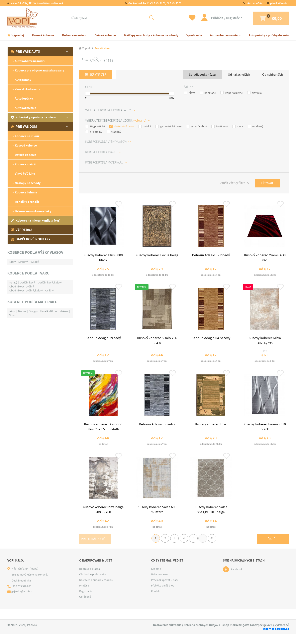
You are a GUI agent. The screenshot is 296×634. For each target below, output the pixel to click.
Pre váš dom (24, 126)
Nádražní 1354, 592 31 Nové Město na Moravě (36, 3)
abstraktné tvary (121, 126)
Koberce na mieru (74, 35)
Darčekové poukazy (30, 239)
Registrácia (226, 18)
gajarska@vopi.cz (279, 3)
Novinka (254, 93)
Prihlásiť (209, 18)
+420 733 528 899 (254, 3)
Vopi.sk (86, 48)
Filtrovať (266, 183)
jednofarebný (196, 126)
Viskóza (64, 311)
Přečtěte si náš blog (162, 596)
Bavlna (22, 311)
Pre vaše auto (25, 51)
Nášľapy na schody (28, 183)
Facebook (237, 579)
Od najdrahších (272, 75)
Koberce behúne (26, 192)
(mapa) (34, 579)
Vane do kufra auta (27, 89)
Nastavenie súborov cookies (96, 590)
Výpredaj (18, 35)
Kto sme (156, 579)
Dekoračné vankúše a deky (33, 211)
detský (144, 126)
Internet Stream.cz (276, 629)
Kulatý (13, 282)
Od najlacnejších (239, 75)
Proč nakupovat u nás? (164, 590)
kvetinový (219, 126)
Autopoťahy (23, 80)
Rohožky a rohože (27, 202)
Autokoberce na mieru (225, 35)
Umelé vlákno (48, 311)
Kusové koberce (43, 35)
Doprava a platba (89, 579)
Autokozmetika (25, 108)
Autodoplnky (24, 98)
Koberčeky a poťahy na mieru (33, 117)
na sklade (208, 93)
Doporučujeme (231, 93)
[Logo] (23, 18)
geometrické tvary (168, 126)
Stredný (23, 262)
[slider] (87, 94)
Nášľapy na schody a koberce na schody (151, 35)
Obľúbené (85, 607)
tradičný (114, 132)
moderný (255, 126)
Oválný (49, 290)
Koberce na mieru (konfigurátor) (35, 220)
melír (237, 126)
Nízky (12, 262)
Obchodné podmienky (92, 584)
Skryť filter (99, 75)
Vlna (12, 315)
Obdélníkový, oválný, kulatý (26, 290)
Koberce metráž (26, 164)
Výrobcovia (194, 35)
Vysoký (35, 262)
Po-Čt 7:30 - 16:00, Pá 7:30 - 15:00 (154, 3)
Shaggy (33, 311)
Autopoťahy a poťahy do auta (269, 35)
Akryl (12, 311)
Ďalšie (272, 548)
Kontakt (156, 601)
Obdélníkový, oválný (21, 286)
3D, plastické (95, 126)
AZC (269, 625)
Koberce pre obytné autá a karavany (39, 70)
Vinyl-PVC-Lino (25, 173)
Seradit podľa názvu (202, 75)
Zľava (189, 93)
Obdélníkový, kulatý (50, 282)
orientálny (93, 132)
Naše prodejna (159, 584)
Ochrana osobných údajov (200, 625)
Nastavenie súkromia (165, 625)
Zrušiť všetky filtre (230, 183)
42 (215, 548)
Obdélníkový (27, 282)
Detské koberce (105, 35)
